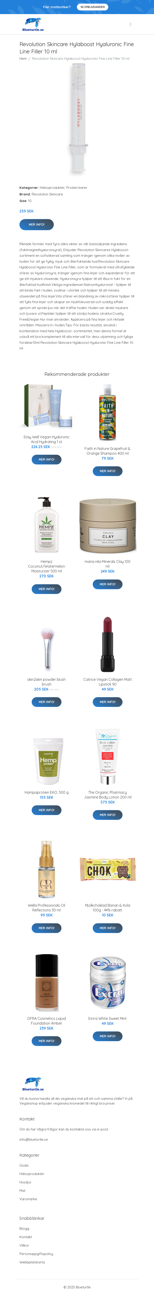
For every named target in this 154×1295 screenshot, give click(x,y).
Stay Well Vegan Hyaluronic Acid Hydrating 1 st (47, 439)
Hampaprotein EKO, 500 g (47, 792)
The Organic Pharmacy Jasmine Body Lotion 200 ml (107, 794)
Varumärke (28, 1199)
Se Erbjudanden (93, 7)
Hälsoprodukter (52, 187)
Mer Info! (37, 224)
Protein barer (76, 187)
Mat (22, 1190)
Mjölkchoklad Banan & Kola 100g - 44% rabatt (107, 907)
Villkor (24, 1245)
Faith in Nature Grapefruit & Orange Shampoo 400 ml (107, 451)
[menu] (131, 24)
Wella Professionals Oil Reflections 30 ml (46, 907)
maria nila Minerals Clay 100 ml (107, 564)
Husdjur (25, 1182)
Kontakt (25, 1237)
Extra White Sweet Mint (107, 1018)
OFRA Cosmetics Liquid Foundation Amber (46, 1021)
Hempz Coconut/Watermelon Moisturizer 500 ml (46, 566)
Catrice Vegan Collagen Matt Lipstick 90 (107, 681)
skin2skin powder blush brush (46, 681)
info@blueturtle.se (33, 1139)
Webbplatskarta (32, 1262)
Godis (24, 1165)
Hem (23, 58)
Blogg (24, 1228)
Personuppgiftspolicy (36, 1254)
